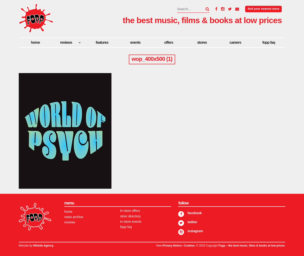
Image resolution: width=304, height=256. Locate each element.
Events (135, 42)
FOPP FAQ (268, 42)
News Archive (73, 217)
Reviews (66, 42)
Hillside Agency (43, 245)
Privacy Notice (172, 245)
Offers (168, 42)
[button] (204, 9)
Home (35, 42)
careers (235, 42)
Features (102, 42)
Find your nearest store (263, 8)
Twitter (192, 222)
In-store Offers (130, 211)
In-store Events (130, 221)
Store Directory (130, 216)
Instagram (195, 231)
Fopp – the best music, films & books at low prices (251, 245)
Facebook (194, 213)
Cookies (189, 245)
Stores (202, 42)
